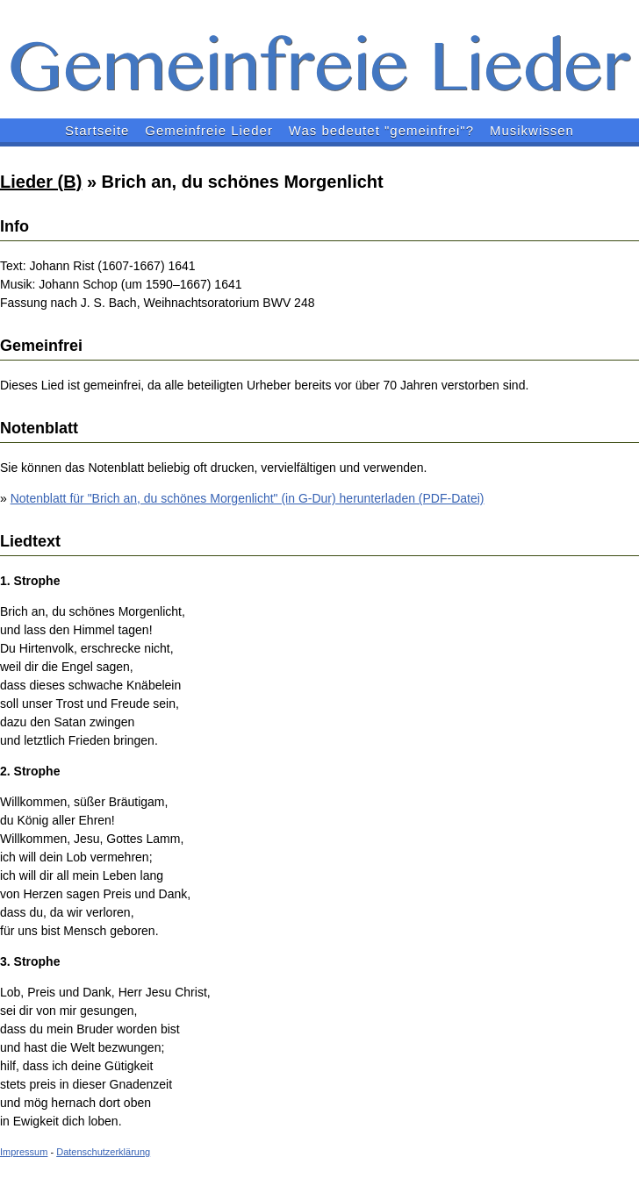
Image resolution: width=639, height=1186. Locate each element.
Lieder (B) (41, 181)
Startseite (97, 130)
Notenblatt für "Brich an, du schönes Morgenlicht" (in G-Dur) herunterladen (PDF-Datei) (248, 498)
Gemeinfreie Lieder (209, 130)
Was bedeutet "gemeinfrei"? (381, 130)
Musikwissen (532, 130)
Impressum (23, 1152)
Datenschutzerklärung (103, 1152)
